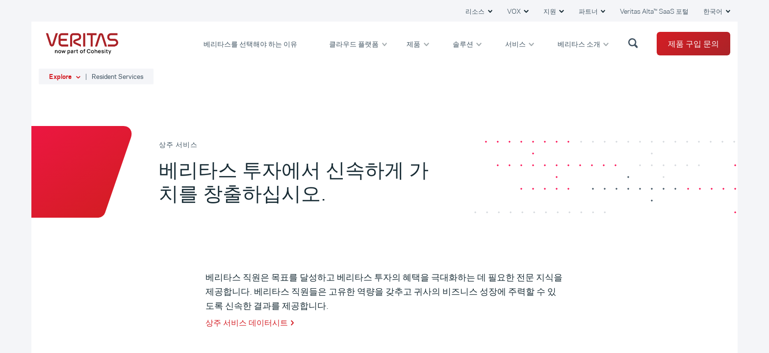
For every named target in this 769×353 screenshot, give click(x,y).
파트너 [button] (589, 11)
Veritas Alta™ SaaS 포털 (654, 11)
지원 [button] (550, 11)
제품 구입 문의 (693, 44)
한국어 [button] (713, 11)
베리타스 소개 (580, 43)
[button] (634, 42)
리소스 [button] (475, 11)
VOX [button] (514, 11)
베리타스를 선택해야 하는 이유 (251, 43)
